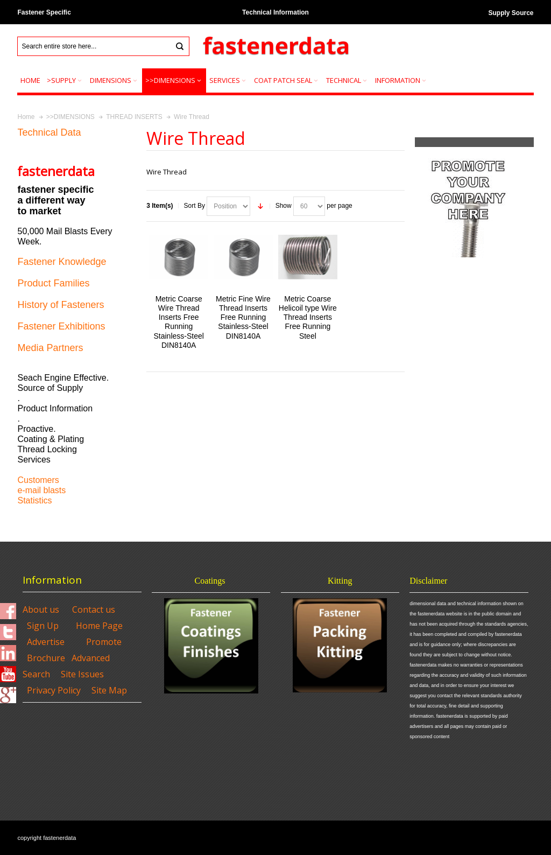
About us (41, 609)
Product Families (53, 283)
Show (284, 205)
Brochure (46, 658)
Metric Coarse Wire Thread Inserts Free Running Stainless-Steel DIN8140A (179, 322)
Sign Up (43, 626)
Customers (38, 480)
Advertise (46, 642)
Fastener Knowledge (61, 261)
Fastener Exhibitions (61, 326)
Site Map (109, 690)
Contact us (93, 609)
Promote (104, 642)
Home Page (99, 626)
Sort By (194, 205)
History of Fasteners (60, 304)
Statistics (34, 500)
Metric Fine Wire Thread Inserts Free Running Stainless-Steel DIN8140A (243, 317)
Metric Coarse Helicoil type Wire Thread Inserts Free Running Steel (308, 317)
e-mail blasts (41, 490)
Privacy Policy (54, 690)
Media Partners (50, 347)
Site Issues (82, 674)
